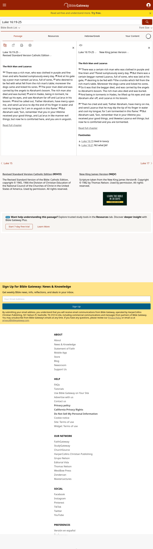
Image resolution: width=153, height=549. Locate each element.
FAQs (57, 384)
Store (57, 356)
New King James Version (93, 174)
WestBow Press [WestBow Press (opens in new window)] (62, 470)
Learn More (44, 226)
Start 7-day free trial (19, 226)
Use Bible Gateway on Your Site (71, 393)
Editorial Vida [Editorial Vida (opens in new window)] (61, 462)
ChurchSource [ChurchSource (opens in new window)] (62, 449)
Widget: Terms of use (66, 426)
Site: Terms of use (64, 422)
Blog (56, 361)
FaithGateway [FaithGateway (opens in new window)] (61, 441)
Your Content (59, 35)
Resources (22, 35)
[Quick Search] (71, 22)
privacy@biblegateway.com (15, 320)
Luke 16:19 (87, 141)
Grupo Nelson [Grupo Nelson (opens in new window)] (62, 458)
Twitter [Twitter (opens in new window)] (58, 511)
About (57, 340)
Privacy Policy (114, 317)
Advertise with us (63, 397)
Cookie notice (61, 417)
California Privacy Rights (68, 409)
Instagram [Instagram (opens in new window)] (60, 498)
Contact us (60, 401)
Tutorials (59, 389)
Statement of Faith (64, 348)
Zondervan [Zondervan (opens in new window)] (60, 474)
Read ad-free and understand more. (76, 13)
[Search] (147, 22)
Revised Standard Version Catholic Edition (27, 174)
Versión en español (64, 530)
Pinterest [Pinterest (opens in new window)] (59, 502)
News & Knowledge (65, 344)
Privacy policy (62, 405)
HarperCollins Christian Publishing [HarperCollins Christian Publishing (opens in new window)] (73, 454)
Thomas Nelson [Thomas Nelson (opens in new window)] (63, 466)
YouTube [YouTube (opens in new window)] (59, 515)
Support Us (60, 369)
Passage (7, 35)
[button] (148, 5)
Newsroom (60, 365)
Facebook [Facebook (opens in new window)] (59, 494)
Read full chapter (12, 125)
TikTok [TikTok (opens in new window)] (57, 506)
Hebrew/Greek (39, 35)
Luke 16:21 (87, 145)
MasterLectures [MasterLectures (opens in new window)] (62, 479)
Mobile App (60, 352)
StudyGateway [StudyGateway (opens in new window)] (62, 445)
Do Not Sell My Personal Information (76, 413)
